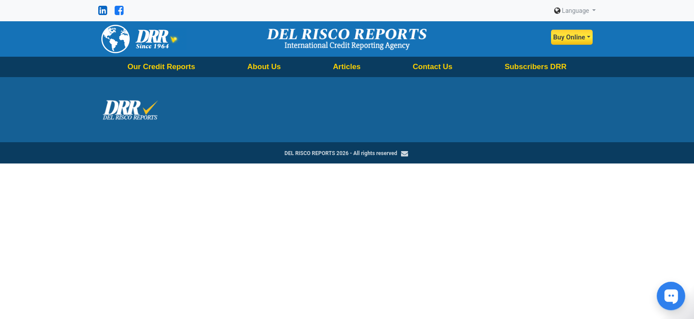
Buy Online (569, 37)
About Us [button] (264, 66)
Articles (346, 66)
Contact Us (433, 66)
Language (572, 10)
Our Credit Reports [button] (161, 66)
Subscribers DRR (536, 66)
